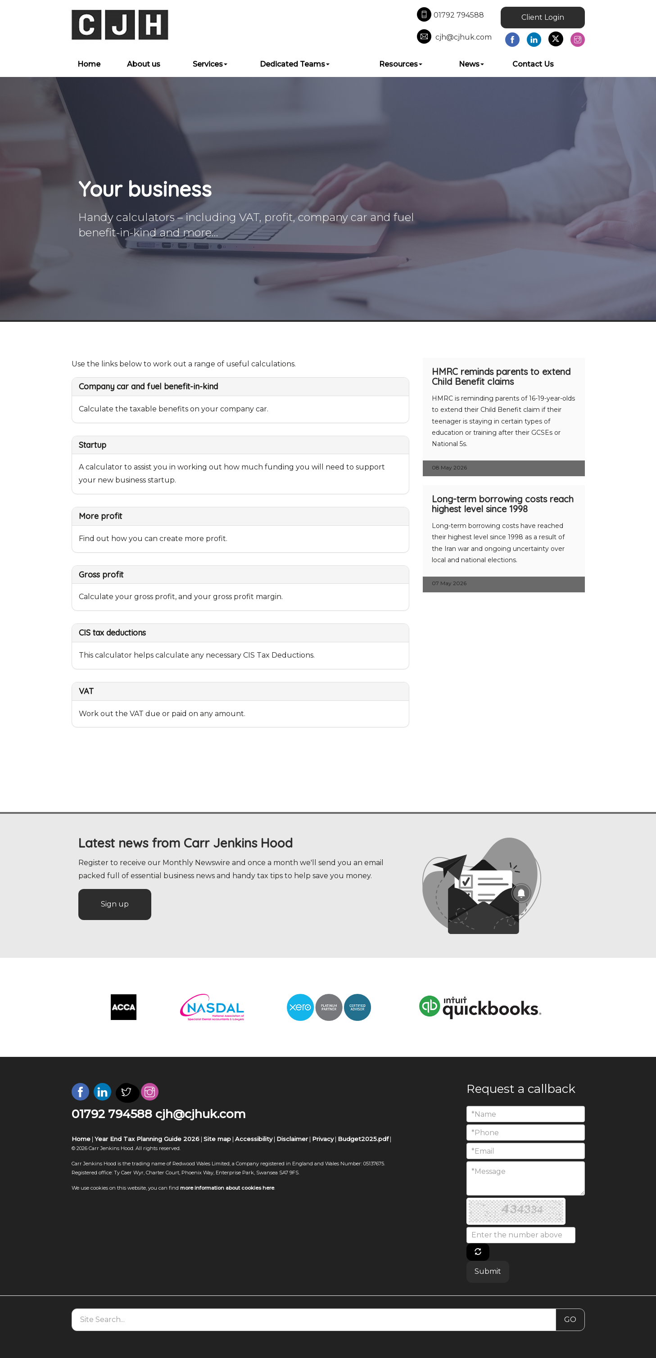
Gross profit (101, 574)
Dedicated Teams (295, 64)
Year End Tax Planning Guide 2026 (147, 1138)
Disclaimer (292, 1138)
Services (210, 64)
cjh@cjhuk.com (454, 37)
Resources (400, 64)
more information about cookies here (227, 1188)
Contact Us (533, 64)
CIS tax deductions (112, 632)
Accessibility (253, 1138)
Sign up (115, 904)
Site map (217, 1138)
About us (143, 64)
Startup (92, 445)
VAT (86, 691)
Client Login (542, 17)
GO (570, 1319)
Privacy (323, 1138)
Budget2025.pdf (363, 1138)
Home (88, 64)
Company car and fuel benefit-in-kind (148, 386)
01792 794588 (450, 15)
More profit (100, 516)
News (471, 64)
